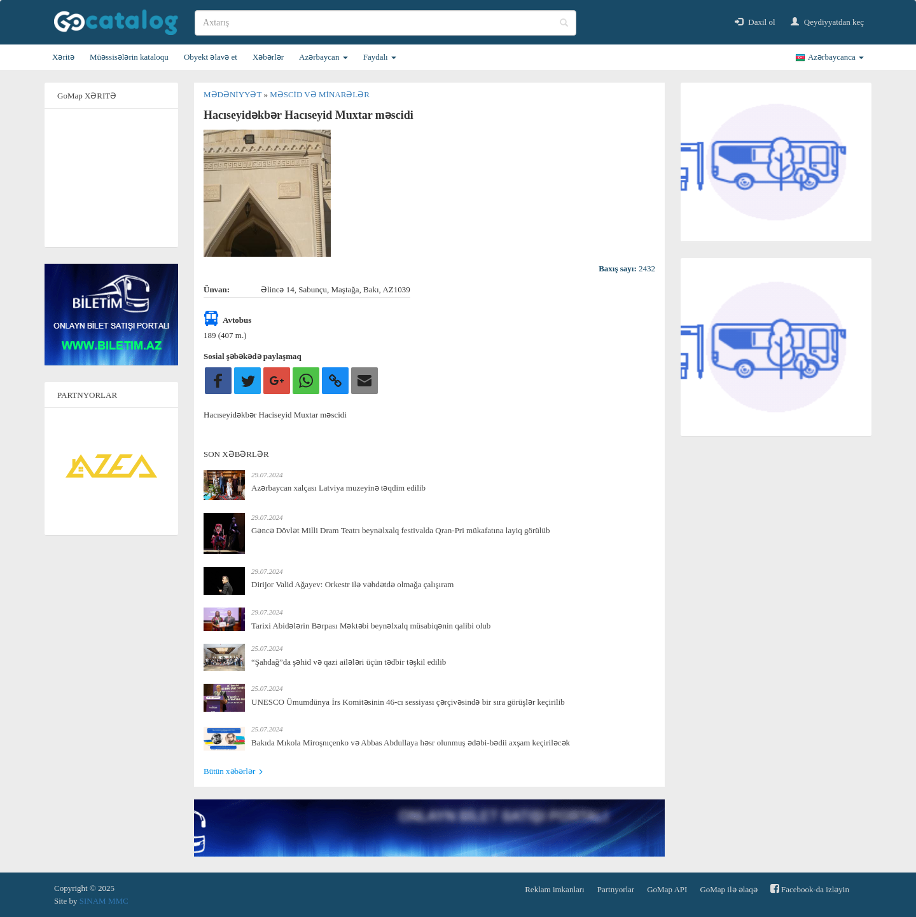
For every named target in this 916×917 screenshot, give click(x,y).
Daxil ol (755, 22)
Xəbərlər (268, 57)
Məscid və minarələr (320, 94)
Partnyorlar (615, 889)
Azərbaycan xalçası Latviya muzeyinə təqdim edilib (338, 487)
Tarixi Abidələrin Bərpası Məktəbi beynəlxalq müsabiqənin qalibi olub (370, 625)
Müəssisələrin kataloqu (129, 57)
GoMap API (667, 889)
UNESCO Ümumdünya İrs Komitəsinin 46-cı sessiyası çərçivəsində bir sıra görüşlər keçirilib (408, 702)
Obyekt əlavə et (210, 57)
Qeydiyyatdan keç (827, 22)
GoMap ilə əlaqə (728, 889)
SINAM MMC (104, 901)
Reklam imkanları (555, 889)
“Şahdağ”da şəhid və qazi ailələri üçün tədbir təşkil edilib (348, 662)
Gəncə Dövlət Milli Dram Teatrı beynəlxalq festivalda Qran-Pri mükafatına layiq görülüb (400, 530)
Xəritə (63, 57)
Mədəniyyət (233, 94)
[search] (385, 23)
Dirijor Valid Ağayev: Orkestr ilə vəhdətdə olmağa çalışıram (352, 584)
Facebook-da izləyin (809, 888)
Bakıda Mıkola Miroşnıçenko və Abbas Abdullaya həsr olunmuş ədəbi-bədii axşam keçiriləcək (410, 742)
